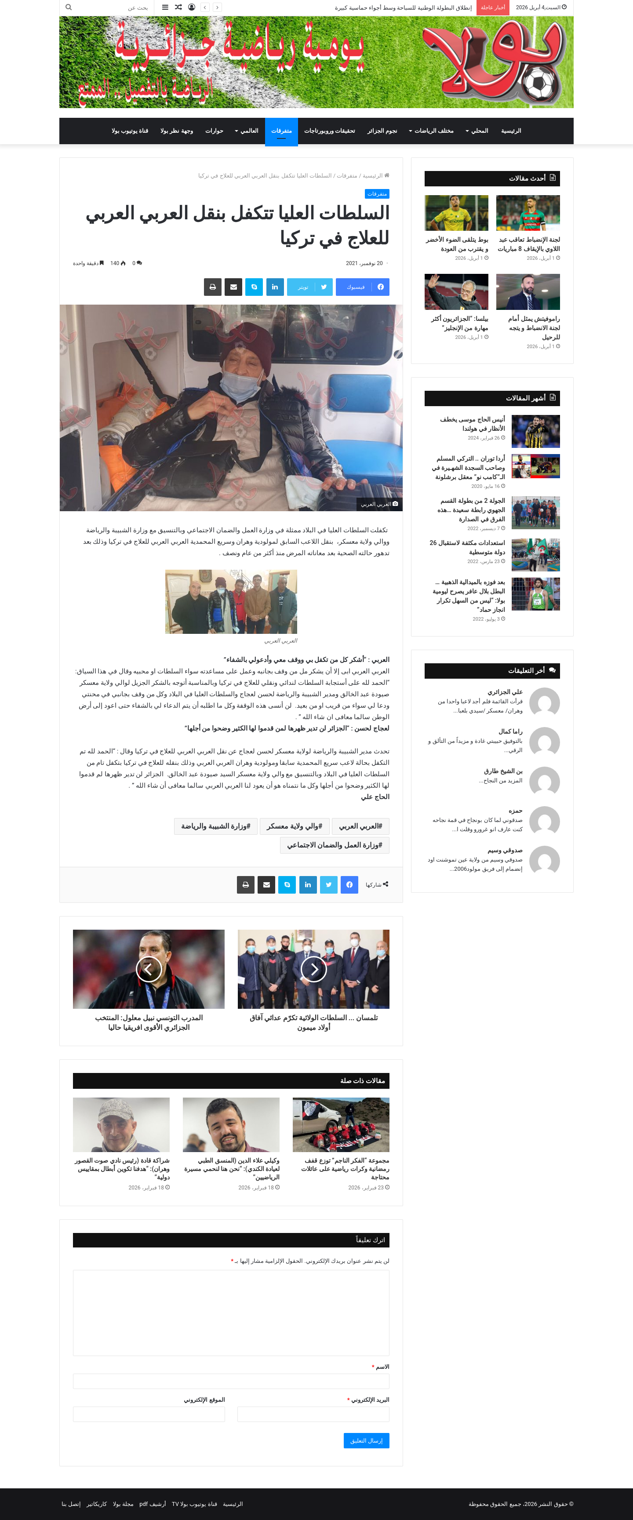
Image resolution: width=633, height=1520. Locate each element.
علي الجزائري (505, 691)
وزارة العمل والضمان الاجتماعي (332, 845)
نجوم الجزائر (382, 130)
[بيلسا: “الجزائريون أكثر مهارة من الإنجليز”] (456, 292)
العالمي (249, 130)
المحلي (479, 130)
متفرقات (281, 130)
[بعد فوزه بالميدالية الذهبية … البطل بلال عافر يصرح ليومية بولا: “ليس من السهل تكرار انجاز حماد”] (536, 594)
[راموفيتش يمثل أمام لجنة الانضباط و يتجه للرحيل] (528, 292)
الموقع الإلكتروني (204, 1399)
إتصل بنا (71, 1504)
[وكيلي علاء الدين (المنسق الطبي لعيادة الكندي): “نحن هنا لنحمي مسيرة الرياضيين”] (231, 1125)
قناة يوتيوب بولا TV (194, 1504)
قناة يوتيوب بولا (130, 130)
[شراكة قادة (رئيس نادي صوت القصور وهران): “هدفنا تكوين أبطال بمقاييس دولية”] (121, 1125)
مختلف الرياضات (434, 130)
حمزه (516, 810)
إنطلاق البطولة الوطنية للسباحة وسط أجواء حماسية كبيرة (403, 7)
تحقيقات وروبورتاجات (329, 130)
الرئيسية (511, 130)
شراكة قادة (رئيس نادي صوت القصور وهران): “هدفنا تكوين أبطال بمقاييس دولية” (122, 1169)
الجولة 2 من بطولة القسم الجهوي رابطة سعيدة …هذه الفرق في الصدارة (471, 510)
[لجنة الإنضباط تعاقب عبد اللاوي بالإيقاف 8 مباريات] (528, 213)
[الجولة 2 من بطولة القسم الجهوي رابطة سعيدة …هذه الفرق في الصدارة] (536, 512)
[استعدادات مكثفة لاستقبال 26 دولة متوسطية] (536, 554)
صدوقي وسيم (505, 850)
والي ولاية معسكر (292, 826)
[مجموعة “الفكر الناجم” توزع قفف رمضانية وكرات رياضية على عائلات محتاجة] (341, 1125)
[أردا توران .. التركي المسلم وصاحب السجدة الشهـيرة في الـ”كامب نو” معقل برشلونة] (536, 466)
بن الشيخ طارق (503, 771)
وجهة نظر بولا (176, 130)
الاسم (380, 1367)
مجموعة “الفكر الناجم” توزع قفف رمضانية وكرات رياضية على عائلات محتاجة (345, 1169)
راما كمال (510, 731)
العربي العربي (358, 826)
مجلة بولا (123, 1504)
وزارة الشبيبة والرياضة (214, 826)
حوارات (214, 130)
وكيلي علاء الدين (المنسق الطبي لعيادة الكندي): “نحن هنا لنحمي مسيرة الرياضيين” (232, 1169)
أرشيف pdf (152, 1504)
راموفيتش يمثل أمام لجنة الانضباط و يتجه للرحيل (534, 328)
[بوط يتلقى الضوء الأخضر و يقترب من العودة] (456, 213)
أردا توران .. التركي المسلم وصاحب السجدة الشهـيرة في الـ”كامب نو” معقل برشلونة (468, 467)
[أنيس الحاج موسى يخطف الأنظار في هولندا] (536, 431)
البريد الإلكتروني (368, 1399)
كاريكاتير (97, 1504)
